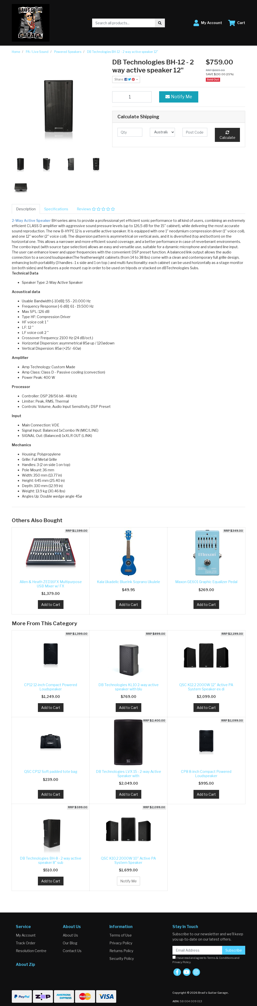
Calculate (227, 135)
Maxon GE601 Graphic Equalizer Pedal (206, 582)
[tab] (26, 209)
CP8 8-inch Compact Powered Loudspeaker (206, 773)
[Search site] (160, 23)
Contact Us (72, 951)
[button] (208, 23)
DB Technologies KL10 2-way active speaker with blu (128, 687)
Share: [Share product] (125, 79)
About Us (70, 935)
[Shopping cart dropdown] (236, 23)
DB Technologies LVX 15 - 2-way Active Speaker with (128, 773)
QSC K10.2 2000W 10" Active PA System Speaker (128, 860)
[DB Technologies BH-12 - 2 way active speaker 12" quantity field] (132, 96)
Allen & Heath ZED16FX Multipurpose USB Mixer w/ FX (51, 584)
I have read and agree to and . (205, 960)
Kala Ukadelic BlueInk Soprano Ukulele (128, 582)
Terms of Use (120, 935)
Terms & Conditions (220, 958)
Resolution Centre (31, 951)
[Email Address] (197, 950)
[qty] (129, 132)
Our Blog (70, 943)
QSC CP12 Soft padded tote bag (50, 771)
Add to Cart (50, 604)
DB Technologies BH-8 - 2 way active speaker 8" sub (50, 860)
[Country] (162, 132)
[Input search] (123, 23)
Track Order (25, 943)
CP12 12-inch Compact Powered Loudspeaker (50, 687)
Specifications (56, 209)
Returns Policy (121, 951)
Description (26, 209)
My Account (26, 935)
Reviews (96, 209)
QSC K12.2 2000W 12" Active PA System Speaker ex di (206, 687)
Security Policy (121, 958)
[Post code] (194, 132)
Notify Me (178, 96)
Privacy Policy (120, 943)
